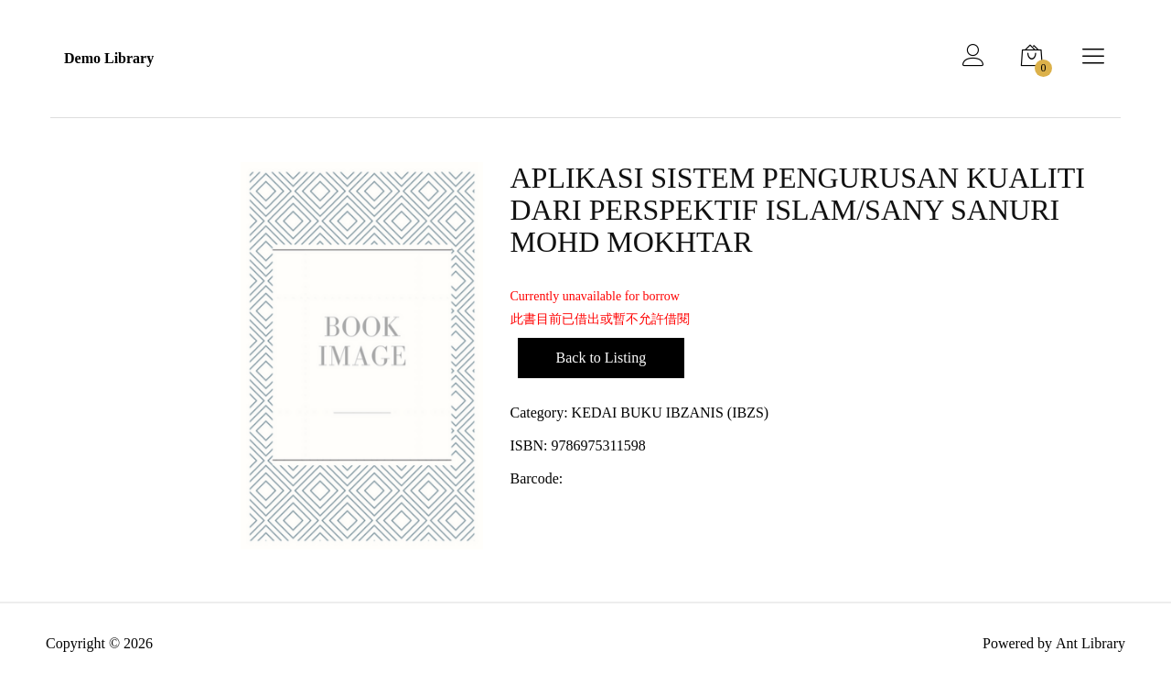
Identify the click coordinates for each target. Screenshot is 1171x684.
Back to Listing (601, 357)
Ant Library (1090, 643)
